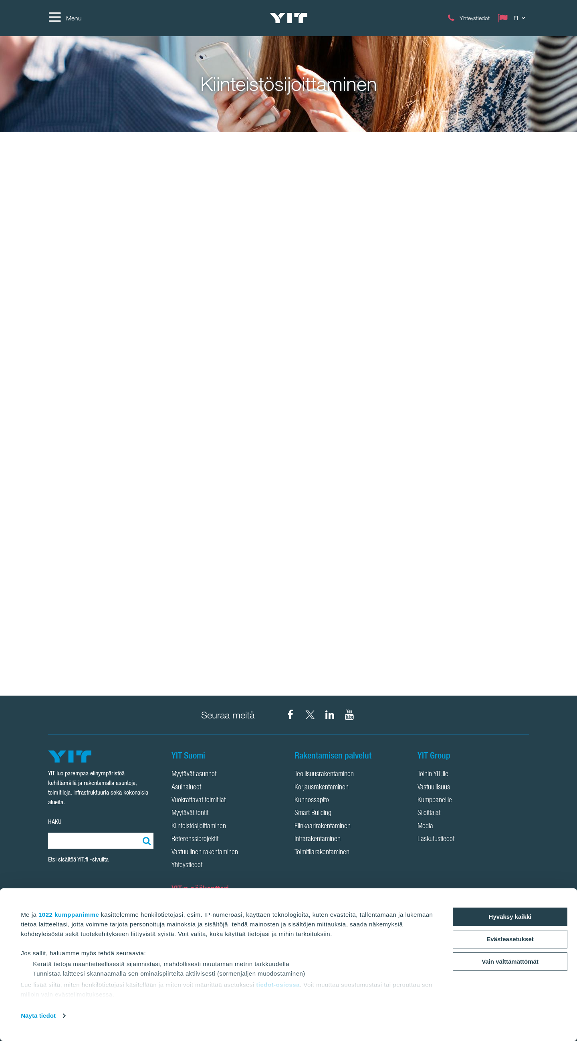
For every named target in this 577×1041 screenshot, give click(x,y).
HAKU (54, 821)
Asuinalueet (186, 787)
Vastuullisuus (434, 787)
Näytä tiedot (38, 1015)
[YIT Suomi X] (310, 714)
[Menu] (65, 18)
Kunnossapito (312, 800)
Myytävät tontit (189, 813)
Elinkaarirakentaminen (323, 826)
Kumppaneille (435, 800)
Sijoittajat (429, 813)
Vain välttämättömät (510, 961)
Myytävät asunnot (193, 774)
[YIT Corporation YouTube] (349, 714)
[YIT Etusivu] (288, 18)
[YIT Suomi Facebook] (290, 714)
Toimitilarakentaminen (322, 852)
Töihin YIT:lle (433, 774)
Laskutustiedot (436, 839)
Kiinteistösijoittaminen (198, 826)
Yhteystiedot (186, 865)
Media (425, 826)
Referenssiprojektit (194, 839)
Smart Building (313, 813)
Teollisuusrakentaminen (324, 774)
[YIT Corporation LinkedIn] (329, 714)
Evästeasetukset (510, 939)
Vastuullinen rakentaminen (204, 852)
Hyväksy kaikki (510, 916)
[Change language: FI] (513, 18)
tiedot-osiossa (278, 984)
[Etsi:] (145, 840)
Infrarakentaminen (318, 839)
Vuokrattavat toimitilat (198, 800)
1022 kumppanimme (68, 914)
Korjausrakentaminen (322, 787)
